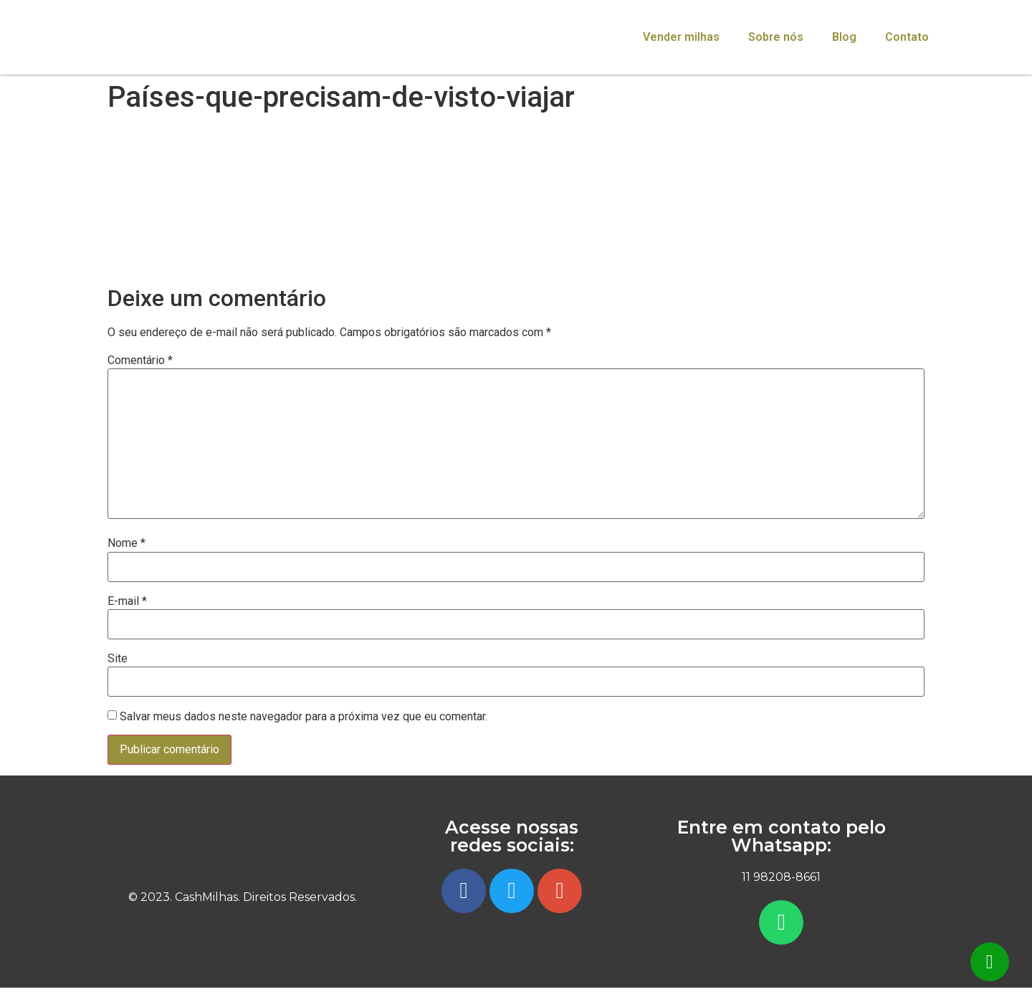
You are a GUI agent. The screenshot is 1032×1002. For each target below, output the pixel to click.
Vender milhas (681, 37)
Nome (126, 543)
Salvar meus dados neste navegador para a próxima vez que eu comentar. (303, 716)
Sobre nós (775, 37)
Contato (907, 37)
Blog (844, 37)
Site (118, 658)
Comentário (140, 360)
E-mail (127, 601)
